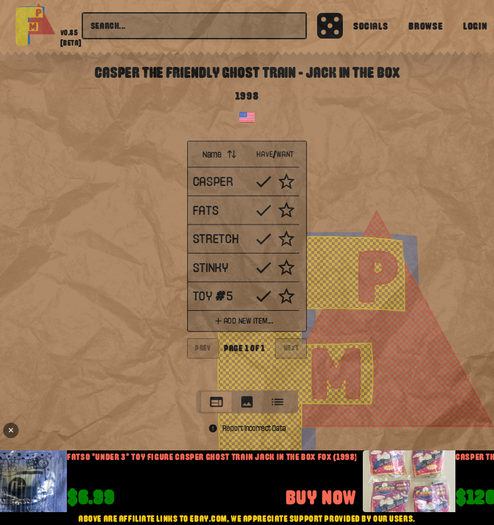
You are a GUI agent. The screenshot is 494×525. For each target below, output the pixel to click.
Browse (425, 26)
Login (475, 26)
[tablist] (247, 401)
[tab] (216, 401)
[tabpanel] (247, 261)
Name (219, 154)
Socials (370, 26)
